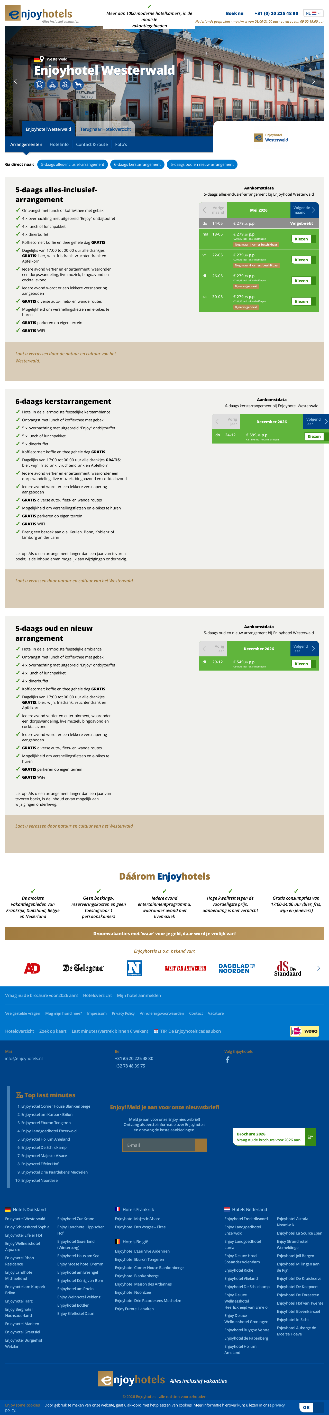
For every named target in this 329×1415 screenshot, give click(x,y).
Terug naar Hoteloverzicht (105, 129)
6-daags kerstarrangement (137, 164)
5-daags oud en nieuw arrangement (202, 164)
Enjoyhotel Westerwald (48, 129)
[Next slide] (313, 81)
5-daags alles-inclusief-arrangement (72, 164)
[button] (304, 210)
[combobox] (313, 13)
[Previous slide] (15, 81)
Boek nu (262, 13)
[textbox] (313, 13)
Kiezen (301, 238)
